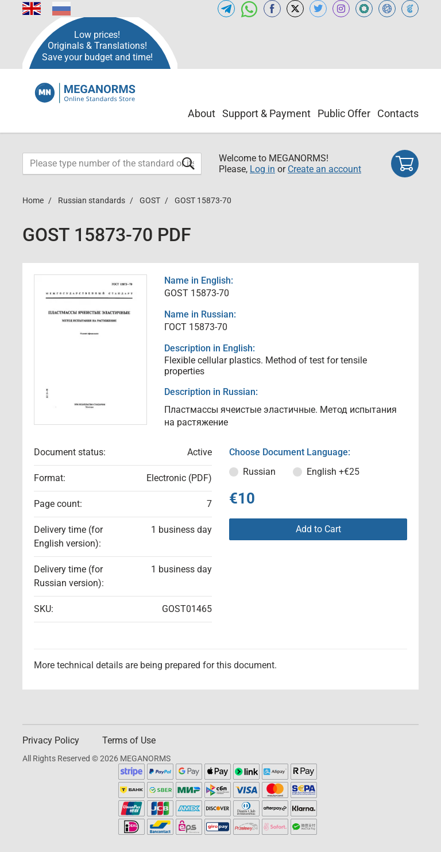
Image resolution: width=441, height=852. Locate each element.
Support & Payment (266, 113)
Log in (262, 169)
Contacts (398, 113)
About (201, 113)
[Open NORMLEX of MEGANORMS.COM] (387, 8)
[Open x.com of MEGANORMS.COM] (295, 8)
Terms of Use (129, 740)
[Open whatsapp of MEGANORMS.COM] (249, 8)
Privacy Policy (50, 740)
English (333, 471)
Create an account (324, 169)
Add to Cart (318, 529)
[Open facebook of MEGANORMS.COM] (272, 8)
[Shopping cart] (405, 163)
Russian (259, 471)
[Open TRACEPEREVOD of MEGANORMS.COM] (410, 8)
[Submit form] (188, 163)
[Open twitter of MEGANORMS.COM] (318, 8)
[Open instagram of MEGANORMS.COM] (341, 8)
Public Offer (344, 113)
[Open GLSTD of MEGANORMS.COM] (364, 8)
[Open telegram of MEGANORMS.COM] (226, 8)
